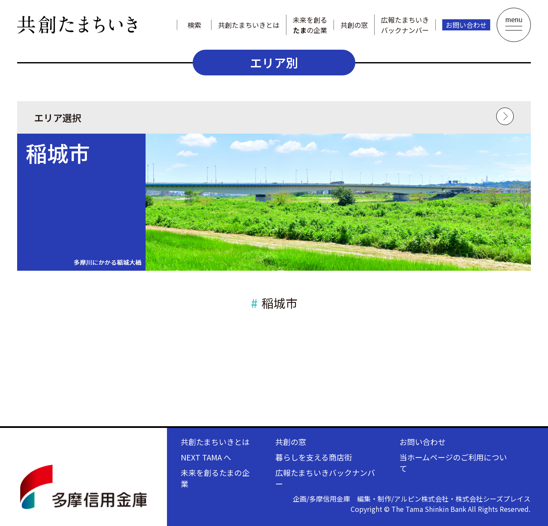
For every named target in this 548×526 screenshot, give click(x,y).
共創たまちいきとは (249, 25)
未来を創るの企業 (310, 25)
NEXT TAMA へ (206, 457)
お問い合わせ (466, 25)
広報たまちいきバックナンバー (405, 25)
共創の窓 (354, 25)
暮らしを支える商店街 (313, 457)
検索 (194, 25)
